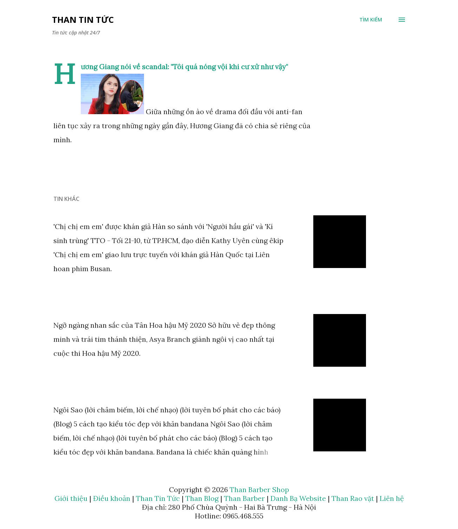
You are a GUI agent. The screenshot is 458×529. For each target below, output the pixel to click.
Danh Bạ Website (298, 498)
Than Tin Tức (83, 19)
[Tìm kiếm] (370, 19)
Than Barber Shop (259, 489)
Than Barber (244, 498)
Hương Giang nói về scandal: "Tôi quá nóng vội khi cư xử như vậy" (184, 66)
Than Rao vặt (353, 498)
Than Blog (201, 498)
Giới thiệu (70, 498)
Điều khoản (111, 498)
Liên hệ (392, 498)
